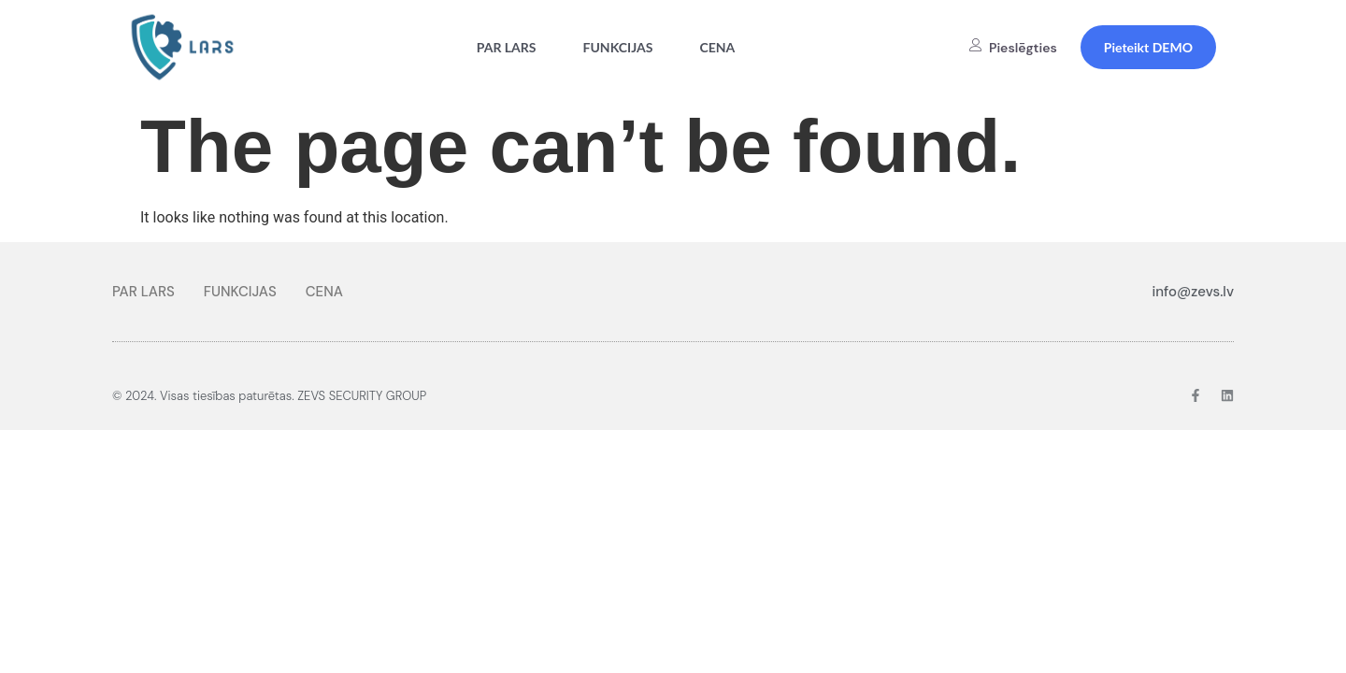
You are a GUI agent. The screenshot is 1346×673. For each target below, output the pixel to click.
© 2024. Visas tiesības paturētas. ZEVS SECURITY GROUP (269, 396)
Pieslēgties (1013, 48)
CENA (717, 47)
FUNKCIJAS (618, 47)
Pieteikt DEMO (1148, 47)
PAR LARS (507, 47)
